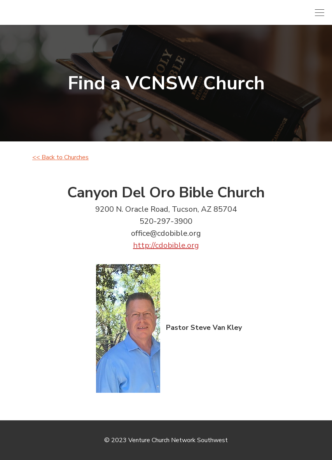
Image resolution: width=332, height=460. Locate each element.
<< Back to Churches (60, 157)
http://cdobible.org (166, 245)
